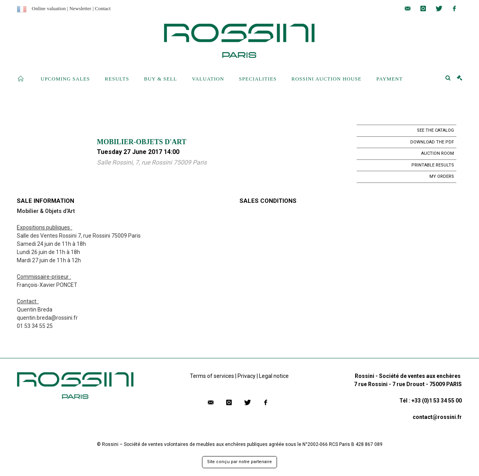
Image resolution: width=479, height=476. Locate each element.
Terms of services (212, 376)
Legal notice (274, 376)
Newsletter (80, 8)
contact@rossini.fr (437, 417)
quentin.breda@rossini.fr (47, 318)
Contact (103, 8)
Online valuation (49, 8)
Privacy (247, 376)
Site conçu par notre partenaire (239, 461)
